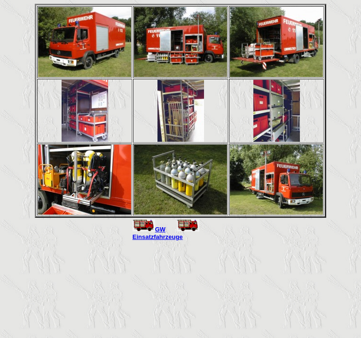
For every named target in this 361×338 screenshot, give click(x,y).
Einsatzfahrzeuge (158, 236)
